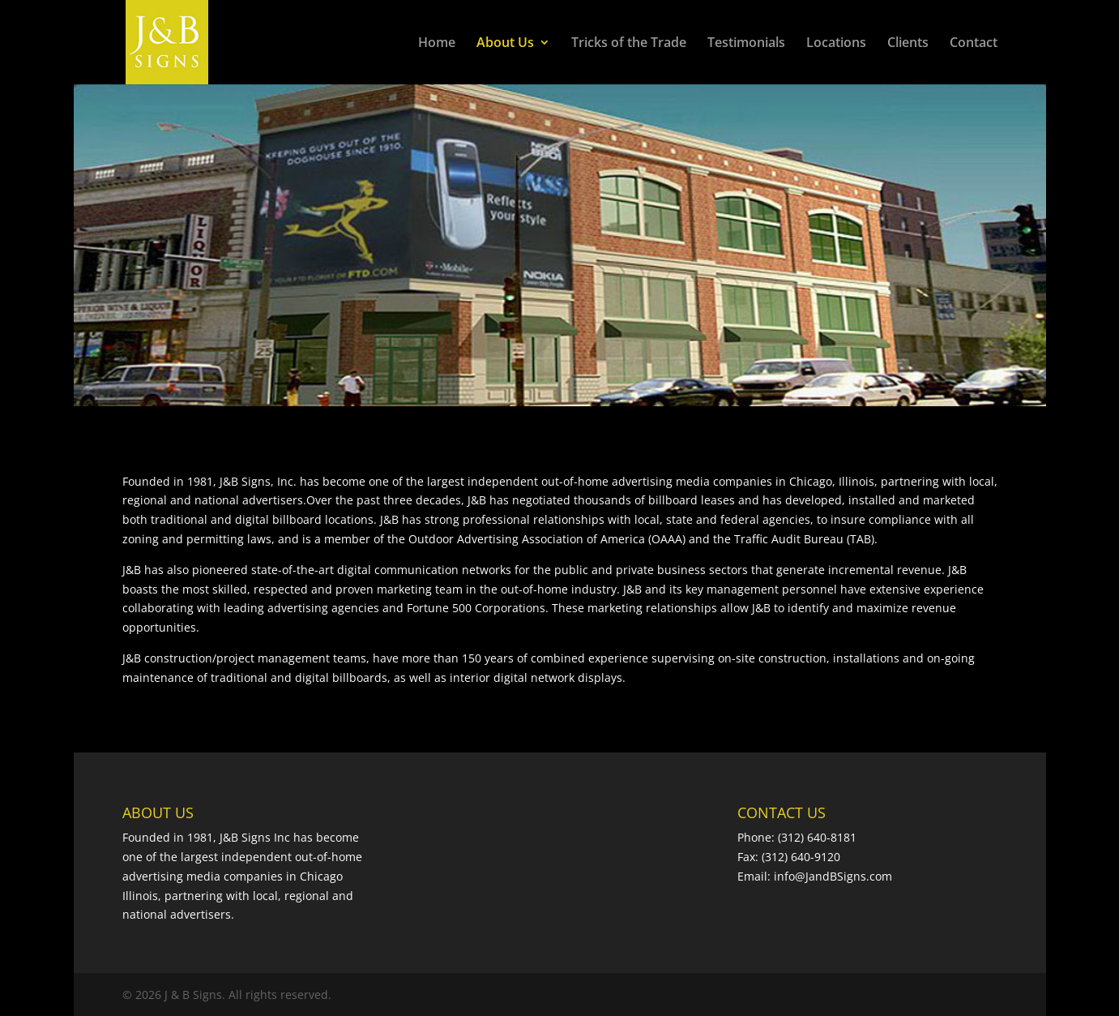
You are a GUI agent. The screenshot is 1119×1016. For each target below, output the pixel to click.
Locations (836, 43)
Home (436, 43)
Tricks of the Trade (628, 43)
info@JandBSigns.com (833, 876)
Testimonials (746, 43)
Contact (973, 43)
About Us (505, 43)
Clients (908, 43)
